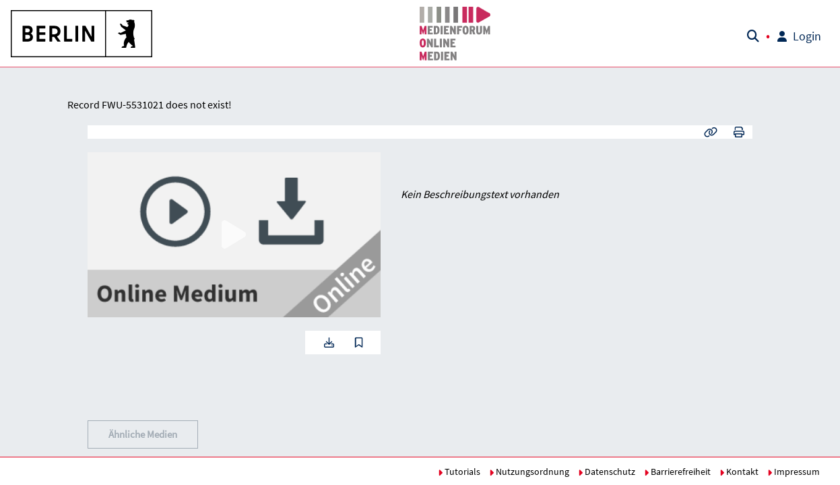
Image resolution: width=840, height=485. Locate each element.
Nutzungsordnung (529, 471)
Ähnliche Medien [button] (142, 434)
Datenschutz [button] (606, 471)
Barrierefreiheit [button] (677, 471)
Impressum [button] (793, 471)
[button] (82, 33)
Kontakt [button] (738, 471)
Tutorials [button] (459, 471)
